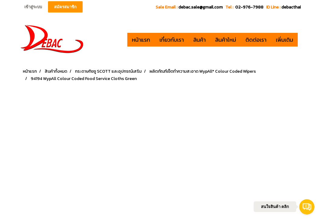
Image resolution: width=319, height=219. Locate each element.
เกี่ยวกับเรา (172, 40)
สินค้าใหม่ (225, 40)
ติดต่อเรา (255, 40)
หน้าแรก (141, 40)
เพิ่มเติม (284, 40)
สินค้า (199, 40)
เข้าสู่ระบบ (33, 7)
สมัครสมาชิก (65, 7)
